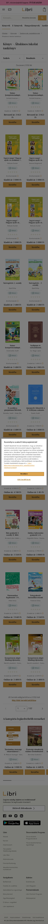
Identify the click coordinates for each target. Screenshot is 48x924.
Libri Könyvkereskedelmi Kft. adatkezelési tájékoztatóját (19, 466)
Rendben (24, 474)
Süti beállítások (24, 480)
